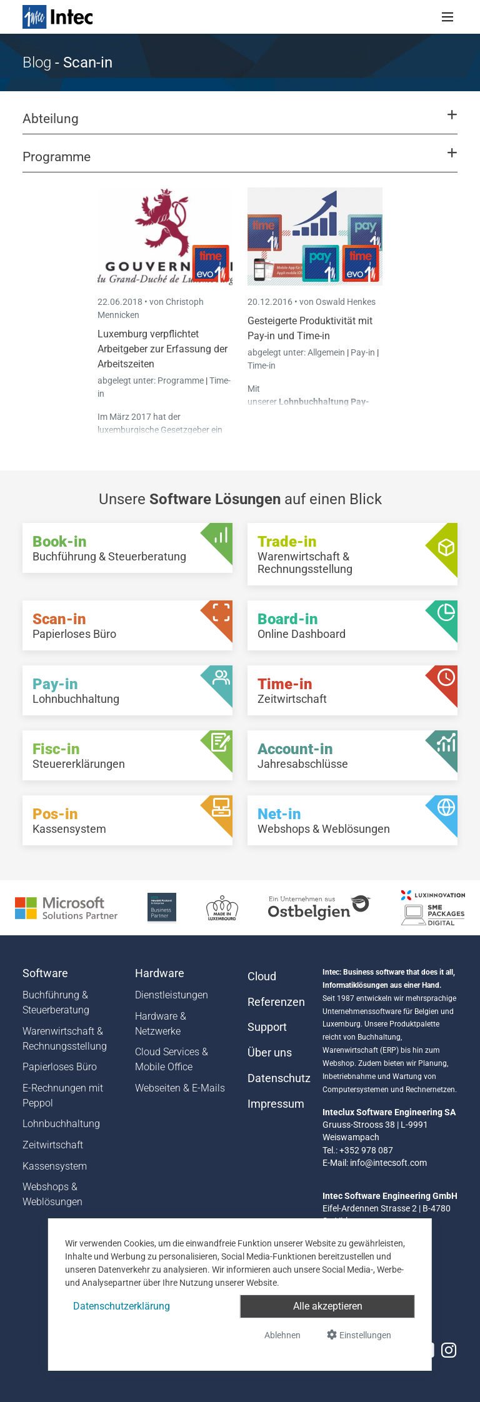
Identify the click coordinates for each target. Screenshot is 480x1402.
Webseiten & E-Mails (180, 1088)
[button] (240, 124)
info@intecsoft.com (388, 1163)
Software (45, 973)
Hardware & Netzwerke (160, 1023)
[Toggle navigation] (448, 17)
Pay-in (363, 352)
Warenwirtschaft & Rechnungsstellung (64, 1038)
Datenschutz (278, 1078)
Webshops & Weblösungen (52, 1194)
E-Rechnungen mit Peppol (62, 1095)
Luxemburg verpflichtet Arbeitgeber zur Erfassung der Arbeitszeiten (163, 349)
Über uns (270, 1053)
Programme (182, 380)
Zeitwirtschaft (52, 1145)
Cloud (262, 976)
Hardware (159, 973)
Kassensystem (54, 1166)
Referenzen (276, 1002)
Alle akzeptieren (327, 1306)
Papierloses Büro (59, 1067)
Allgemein (327, 352)
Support (267, 1027)
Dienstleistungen (171, 995)
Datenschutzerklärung (121, 1306)
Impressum (276, 1104)
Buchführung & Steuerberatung (55, 1002)
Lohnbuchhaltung (61, 1124)
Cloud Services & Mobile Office (171, 1059)
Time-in (262, 365)
